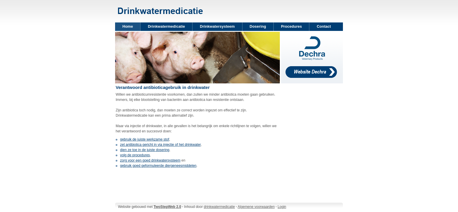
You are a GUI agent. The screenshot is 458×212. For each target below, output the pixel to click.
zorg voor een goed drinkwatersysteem (150, 160)
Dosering (258, 26)
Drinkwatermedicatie (166, 26)
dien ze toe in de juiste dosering (144, 150)
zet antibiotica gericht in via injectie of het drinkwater (160, 145)
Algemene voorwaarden (256, 207)
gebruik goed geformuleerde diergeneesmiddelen (158, 166)
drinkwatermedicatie (219, 207)
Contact (324, 26)
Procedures (291, 26)
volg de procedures (135, 155)
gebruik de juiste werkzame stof (144, 139)
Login (281, 207)
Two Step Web (160, 7)
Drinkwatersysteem (217, 26)
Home (127, 26)
